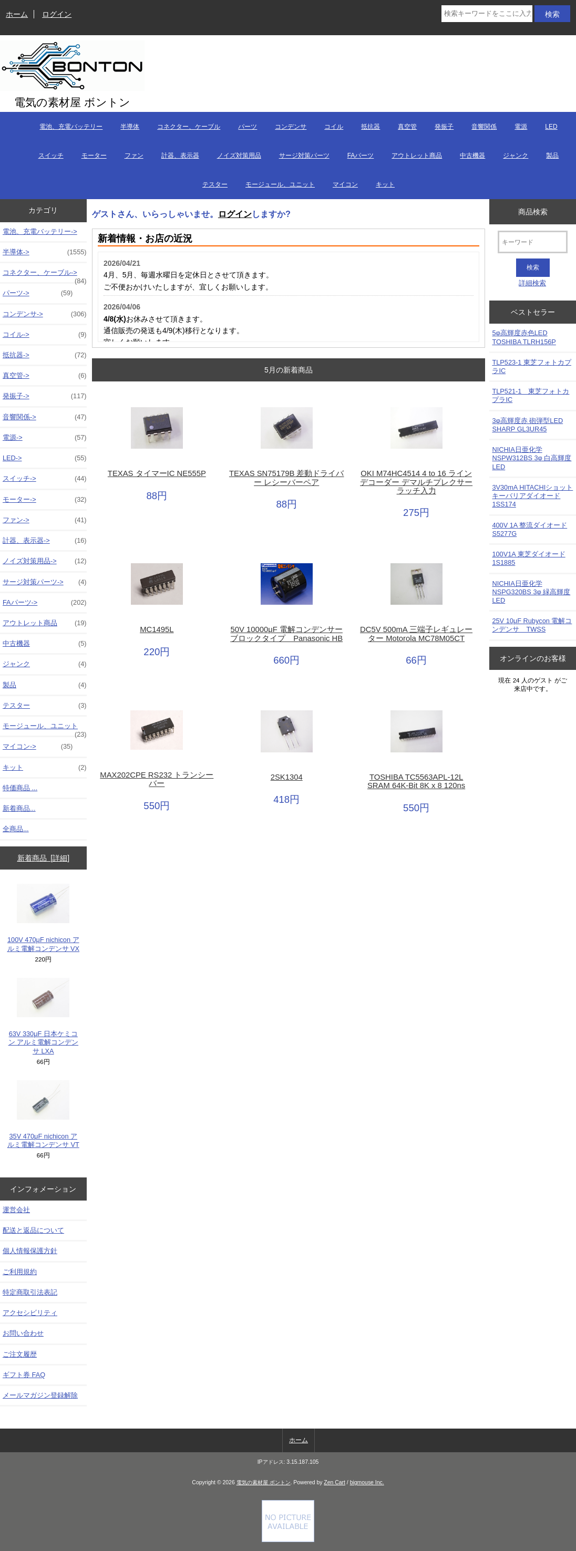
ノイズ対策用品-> (45, 561)
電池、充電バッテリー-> (40, 231)
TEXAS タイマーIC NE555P (157, 473)
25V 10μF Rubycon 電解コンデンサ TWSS (532, 625)
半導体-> (45, 252)
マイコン (345, 184)
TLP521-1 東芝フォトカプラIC (530, 395)
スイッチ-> (45, 478)
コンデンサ (290, 126)
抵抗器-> (45, 355)
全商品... (16, 829)
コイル (333, 126)
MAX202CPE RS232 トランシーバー (156, 779)
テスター (215, 184)
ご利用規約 (20, 1272)
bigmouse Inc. (367, 1482)
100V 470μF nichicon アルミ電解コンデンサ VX (43, 918)
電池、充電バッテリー (70, 126)
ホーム (17, 14)
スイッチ (51, 155)
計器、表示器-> (45, 540)
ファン (134, 155)
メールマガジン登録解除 (40, 1395)
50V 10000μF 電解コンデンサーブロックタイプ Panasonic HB (286, 633)
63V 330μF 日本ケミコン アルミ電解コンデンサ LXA (43, 1016)
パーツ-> (38, 293)
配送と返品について (33, 1230)
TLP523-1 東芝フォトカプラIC (531, 366)
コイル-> (45, 334)
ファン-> (45, 520)
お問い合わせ (23, 1333)
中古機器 (472, 155)
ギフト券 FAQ (24, 1375)
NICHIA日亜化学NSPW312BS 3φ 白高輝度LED (531, 458)
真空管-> (45, 375)
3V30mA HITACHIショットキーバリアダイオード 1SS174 (532, 495)
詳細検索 (532, 283)
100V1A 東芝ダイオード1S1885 (528, 558)
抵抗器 (370, 126)
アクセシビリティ (30, 1313)
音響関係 (484, 126)
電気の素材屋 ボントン (263, 1482)
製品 (552, 155)
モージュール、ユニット (280, 184)
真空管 (407, 126)
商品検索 (533, 211)
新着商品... (19, 808)
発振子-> (45, 396)
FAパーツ (360, 155)
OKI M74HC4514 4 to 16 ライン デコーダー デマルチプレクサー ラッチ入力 (416, 481)
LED (551, 126)
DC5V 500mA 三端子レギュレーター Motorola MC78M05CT (416, 633)
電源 (521, 126)
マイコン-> (38, 746)
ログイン (56, 14)
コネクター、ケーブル (188, 126)
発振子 (444, 126)
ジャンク (515, 155)
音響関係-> (45, 417)
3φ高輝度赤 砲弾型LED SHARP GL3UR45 (527, 425)
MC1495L (156, 629)
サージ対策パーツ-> (45, 582)
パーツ (247, 126)
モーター (94, 155)
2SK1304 (287, 777)
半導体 (129, 126)
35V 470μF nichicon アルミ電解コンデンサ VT (43, 1114)
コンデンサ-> (45, 314)
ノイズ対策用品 (239, 155)
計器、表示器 (180, 155)
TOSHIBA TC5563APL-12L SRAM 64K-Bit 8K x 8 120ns (416, 781)
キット (385, 184)
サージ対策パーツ (304, 155)
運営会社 (16, 1210)
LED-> (45, 458)
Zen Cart (334, 1482)
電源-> (45, 437)
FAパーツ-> (45, 602)
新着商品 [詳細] (43, 858)
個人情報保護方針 (30, 1251)
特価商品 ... (20, 788)
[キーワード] (533, 242)
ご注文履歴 (20, 1354)
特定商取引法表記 (30, 1292)
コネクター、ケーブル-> (45, 275)
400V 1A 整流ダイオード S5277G (529, 529)
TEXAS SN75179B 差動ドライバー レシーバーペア (286, 477)
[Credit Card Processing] (288, 1539)
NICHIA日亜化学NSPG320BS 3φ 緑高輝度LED (531, 592)
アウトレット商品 (417, 155)
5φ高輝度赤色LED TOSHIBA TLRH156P (524, 337)
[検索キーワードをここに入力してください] (486, 13)
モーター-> (45, 499)
